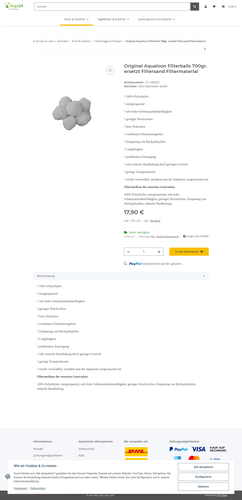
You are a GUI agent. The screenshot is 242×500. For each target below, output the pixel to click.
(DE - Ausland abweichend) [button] (165, 236)
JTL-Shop (222, 495)
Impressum (20, 488)
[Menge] (143, 251)
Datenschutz (38, 488)
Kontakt (38, 449)
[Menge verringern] (128, 251)
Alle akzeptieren (203, 467)
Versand (155, 220)
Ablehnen (203, 486)
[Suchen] (112, 6)
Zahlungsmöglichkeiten (48, 455)
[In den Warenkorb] (36, 61)
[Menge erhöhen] (159, 251)
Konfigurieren (203, 476)
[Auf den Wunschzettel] (110, 70)
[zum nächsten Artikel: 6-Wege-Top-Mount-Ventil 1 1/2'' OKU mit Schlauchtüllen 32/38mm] (205, 49)
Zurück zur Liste (45, 41)
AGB (81, 455)
